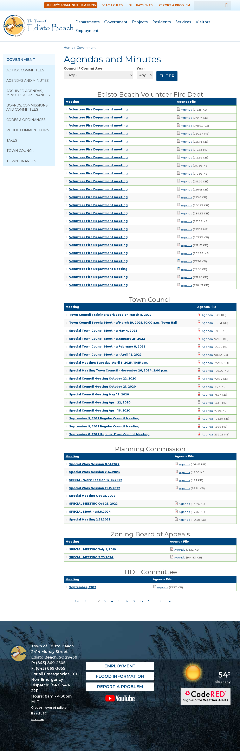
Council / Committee (83, 68)
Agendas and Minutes (27, 81)
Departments (86, 22)
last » (170, 601)
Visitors (201, 22)
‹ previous (85, 601)
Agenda (186, 109)
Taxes (11, 140)
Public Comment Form (28, 130)
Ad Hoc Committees (25, 70)
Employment (87, 30)
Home (68, 48)
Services (182, 22)
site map (37, 719)
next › (161, 601)
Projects (140, 21)
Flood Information (120, 676)
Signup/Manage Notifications (70, 5)
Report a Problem (174, 5)
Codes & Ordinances (26, 120)
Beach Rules (112, 5)
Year (141, 68)
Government (115, 22)
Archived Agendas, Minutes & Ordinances (28, 93)
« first (77, 601)
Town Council (20, 151)
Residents (160, 22)
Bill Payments (141, 5)
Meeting (72, 101)
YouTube (120, 698)
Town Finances (21, 161)
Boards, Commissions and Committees (27, 107)
